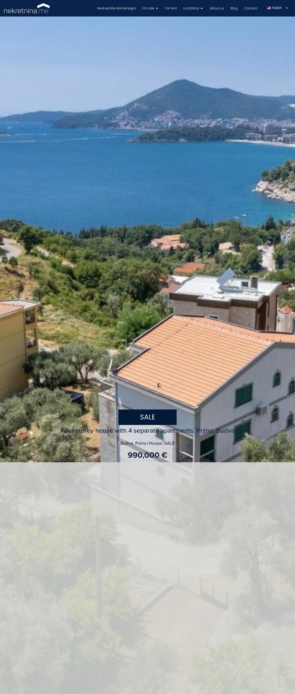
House (155, 443)
